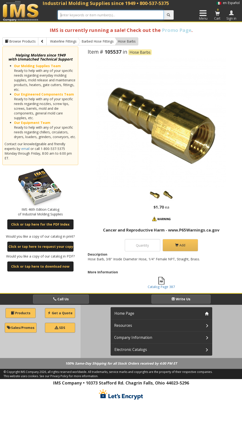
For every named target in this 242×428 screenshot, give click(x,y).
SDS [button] (60, 327)
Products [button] (20, 313)
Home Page (124, 313)
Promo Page (176, 30)
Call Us (61, 299)
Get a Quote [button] (60, 313)
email (25, 148)
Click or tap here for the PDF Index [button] (40, 224)
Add (180, 245)
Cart (217, 14)
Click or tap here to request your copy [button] (41, 246)
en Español (228, 2)
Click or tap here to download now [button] (40, 266)
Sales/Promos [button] (21, 327)
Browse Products (20, 41)
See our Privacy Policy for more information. (68, 376)
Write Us (181, 299)
